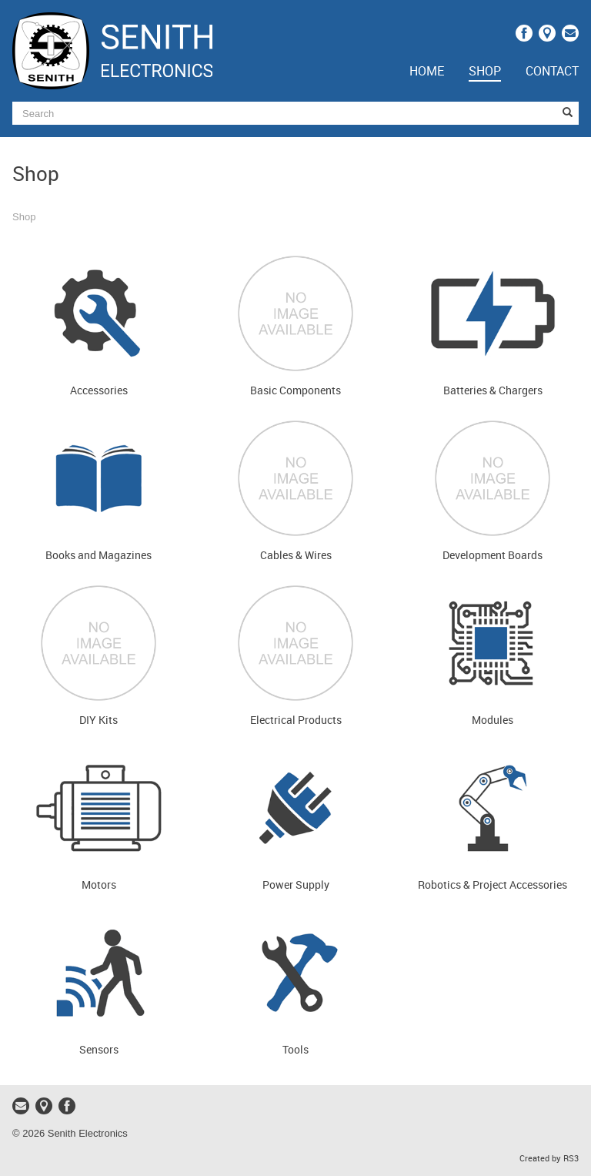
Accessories (99, 390)
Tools (295, 1050)
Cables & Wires (296, 555)
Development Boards (492, 555)
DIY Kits (98, 720)
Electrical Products (296, 720)
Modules (492, 720)
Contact (552, 72)
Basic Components (295, 390)
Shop (485, 72)
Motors (99, 885)
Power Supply (295, 885)
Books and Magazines (98, 555)
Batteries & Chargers (493, 390)
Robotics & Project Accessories (492, 885)
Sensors (99, 1050)
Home (426, 72)
